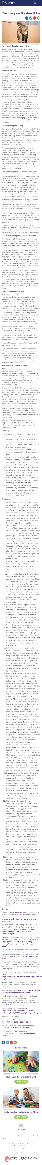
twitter (30, 18)
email (38, 18)
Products (21, 1136)
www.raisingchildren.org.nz (25, 912)
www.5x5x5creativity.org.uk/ (13, 1005)
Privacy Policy (21, 1149)
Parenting (36, 1136)
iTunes (24, 956)
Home (6, 1136)
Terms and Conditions (21, 1146)
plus (34, 18)
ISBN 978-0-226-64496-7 (20, 1022)
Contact (36, 1139)
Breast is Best (21, 1139)
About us (6, 1139)
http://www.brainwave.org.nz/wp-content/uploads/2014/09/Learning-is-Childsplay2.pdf (18, 932)
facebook (26, 18)
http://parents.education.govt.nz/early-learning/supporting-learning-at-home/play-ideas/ (19, 944)
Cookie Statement (21, 1152)
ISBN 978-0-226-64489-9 (20, 1028)
